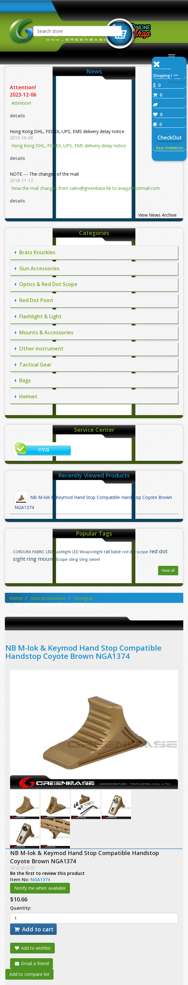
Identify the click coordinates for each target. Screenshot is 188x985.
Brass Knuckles (35, 252)
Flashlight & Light (38, 316)
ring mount (40, 558)
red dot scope (135, 551)
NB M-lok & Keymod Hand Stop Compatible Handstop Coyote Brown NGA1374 (93, 500)
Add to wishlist (32, 948)
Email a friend (31, 963)
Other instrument (39, 348)
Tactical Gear (33, 364)
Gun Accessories (37, 268)
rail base (112, 551)
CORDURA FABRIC (29, 551)
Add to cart (33, 929)
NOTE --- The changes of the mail (44, 174)
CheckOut (169, 137)
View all (168, 570)
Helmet (26, 396)
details (17, 116)
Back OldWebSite (169, 148)
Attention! (23, 87)
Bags (23, 380)
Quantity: (20, 908)
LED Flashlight (58, 551)
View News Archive (157, 215)
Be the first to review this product (47, 873)
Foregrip (83, 598)
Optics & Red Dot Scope (46, 284)
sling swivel (89, 559)
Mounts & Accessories (44, 332)
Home (15, 598)
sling (73, 559)
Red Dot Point (34, 300)
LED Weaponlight (87, 551)
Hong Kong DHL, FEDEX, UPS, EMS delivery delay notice (67, 131)
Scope (62, 559)
